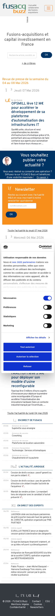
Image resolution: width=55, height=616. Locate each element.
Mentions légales (20, 604)
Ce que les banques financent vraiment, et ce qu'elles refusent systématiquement (30, 543)
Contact (36, 601)
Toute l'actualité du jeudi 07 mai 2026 (28, 230)
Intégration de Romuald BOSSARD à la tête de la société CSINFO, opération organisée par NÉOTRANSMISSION (31, 556)
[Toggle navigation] (48, 8)
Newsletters (36, 607)
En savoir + (42, 177)
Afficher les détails (36, 337)
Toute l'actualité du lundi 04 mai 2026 (27, 413)
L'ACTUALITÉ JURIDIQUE (27, 466)
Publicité (27, 20)
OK (46, 55)
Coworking (17, 435)
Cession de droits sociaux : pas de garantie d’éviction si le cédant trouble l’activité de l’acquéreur (30, 484)
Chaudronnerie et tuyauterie (25, 458)
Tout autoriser (27, 347)
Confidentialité (18, 607)
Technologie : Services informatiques (29, 450)
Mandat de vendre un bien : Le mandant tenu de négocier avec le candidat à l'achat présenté (30, 494)
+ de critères (28, 63)
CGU (47, 601)
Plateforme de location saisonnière (28, 443)
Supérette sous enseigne (23, 428)
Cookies (38, 604)
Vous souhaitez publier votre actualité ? (34, 160)
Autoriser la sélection (27, 356)
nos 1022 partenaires (23, 262)
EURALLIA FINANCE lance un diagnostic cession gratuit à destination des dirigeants (31, 532)
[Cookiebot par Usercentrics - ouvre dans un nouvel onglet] (39, 247)
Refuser (27, 366)
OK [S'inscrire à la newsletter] (11, 214)
